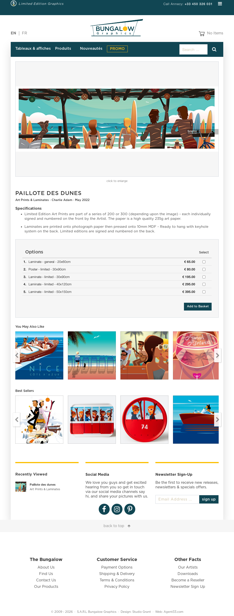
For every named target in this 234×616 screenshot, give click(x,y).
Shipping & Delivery (117, 574)
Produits (63, 48)
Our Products (46, 586)
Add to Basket (198, 306)
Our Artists (188, 567)
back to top (114, 526)
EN (13, 33)
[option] (117, 119)
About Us (46, 567)
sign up (209, 499)
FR (24, 33)
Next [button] (217, 355)
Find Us (46, 574)
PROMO (117, 49)
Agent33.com (173, 611)
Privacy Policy (116, 586)
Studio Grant (141, 611)
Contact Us (46, 580)
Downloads (188, 574)
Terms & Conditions (117, 580)
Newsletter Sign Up (187, 586)
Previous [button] (16, 355)
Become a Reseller (187, 580)
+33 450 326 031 (199, 4)
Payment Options (117, 567)
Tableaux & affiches (33, 48)
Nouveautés (91, 48)
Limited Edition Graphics (41, 4)
